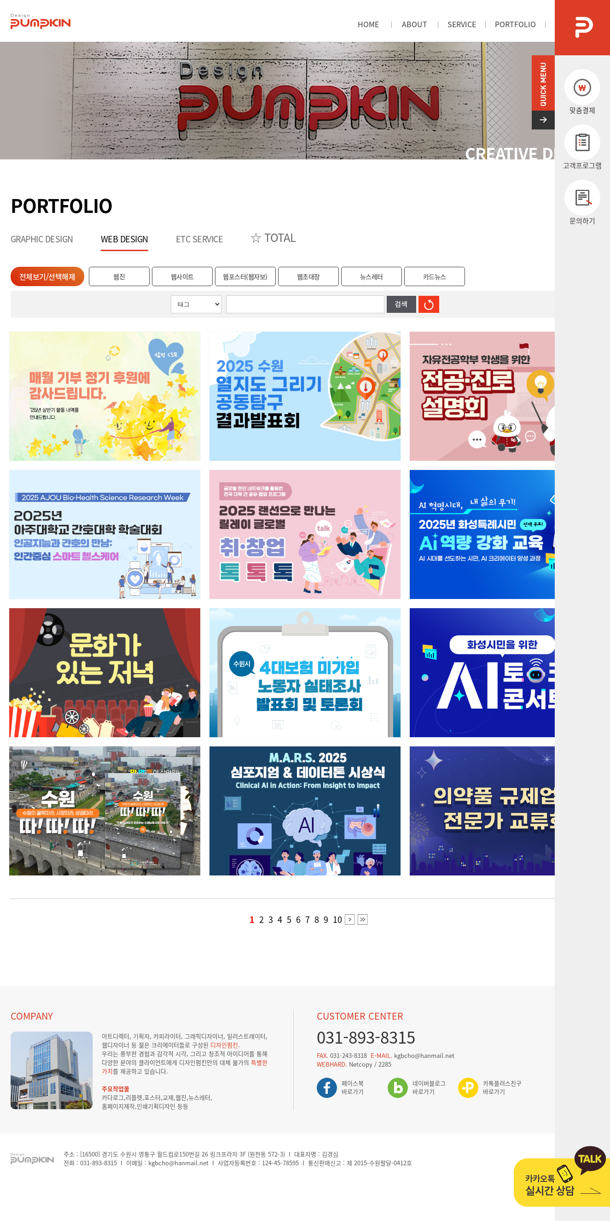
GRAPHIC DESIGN (42, 239)
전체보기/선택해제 (47, 276)
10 (337, 919)
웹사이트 (182, 276)
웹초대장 (308, 276)
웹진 (119, 276)
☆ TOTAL (273, 237)
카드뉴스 (434, 276)
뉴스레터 (371, 276)
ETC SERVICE (199, 239)
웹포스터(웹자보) (245, 276)
